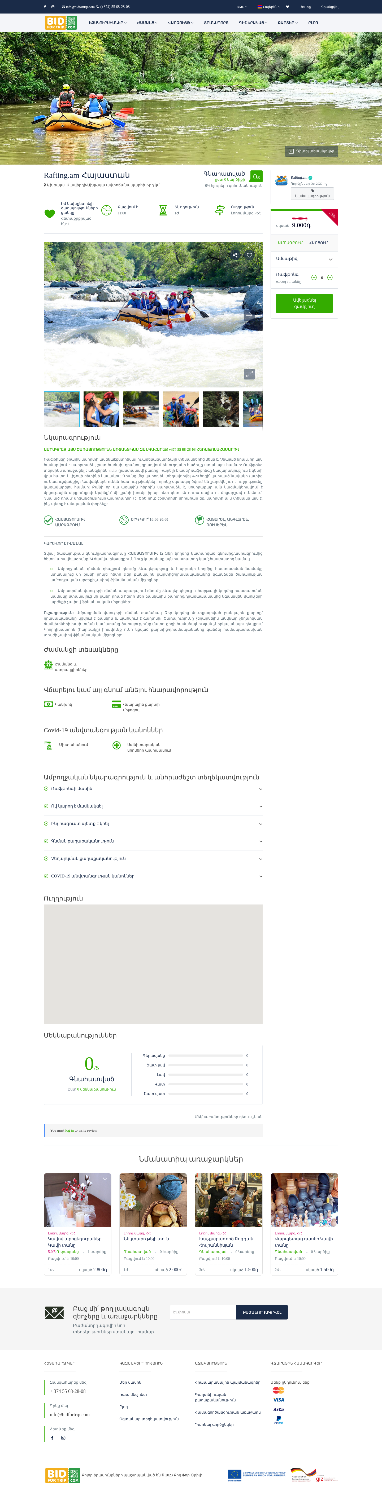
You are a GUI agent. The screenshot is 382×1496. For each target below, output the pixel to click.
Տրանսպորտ (216, 23)
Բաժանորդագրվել (262, 1312)
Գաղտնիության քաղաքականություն (215, 1397)
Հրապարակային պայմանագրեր (228, 1382)
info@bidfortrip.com (78, 7)
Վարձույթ (180, 23)
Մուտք (305, 7)
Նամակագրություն (312, 193)
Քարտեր (288, 23)
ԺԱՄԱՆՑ (147, 23)
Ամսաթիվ (286, 258)
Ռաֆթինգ (287, 274)
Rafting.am (299, 177)
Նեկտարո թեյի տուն (146, 1239)
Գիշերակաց (253, 23)
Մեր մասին (130, 1382)
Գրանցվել (329, 7)
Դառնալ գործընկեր (214, 1425)
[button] (249, 374)
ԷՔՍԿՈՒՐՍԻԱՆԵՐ (108, 23)
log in (69, 1130)
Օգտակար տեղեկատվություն (149, 1419)
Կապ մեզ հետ (133, 1395)
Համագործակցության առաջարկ (228, 1412)
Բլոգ (313, 23)
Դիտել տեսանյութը (312, 151)
